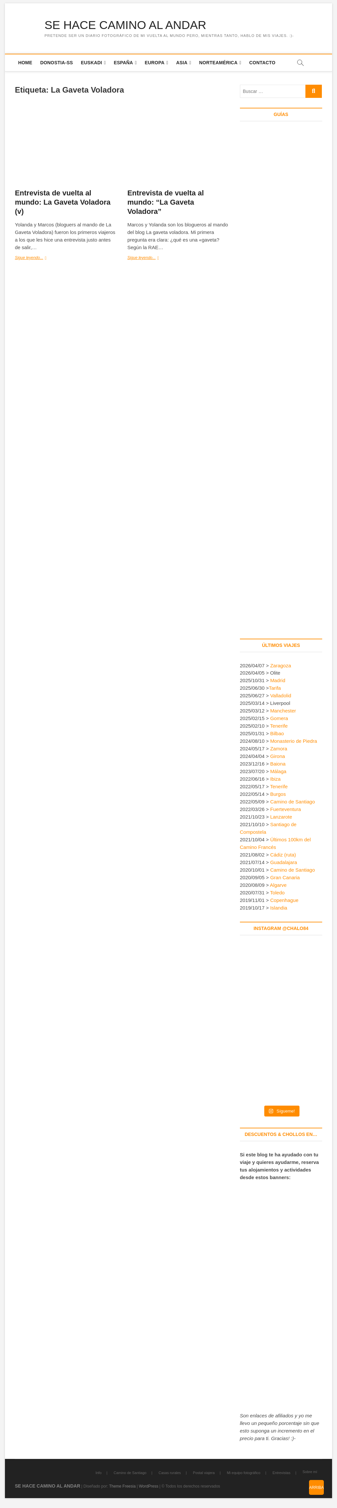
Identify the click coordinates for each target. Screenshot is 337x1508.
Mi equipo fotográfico (243, 1473)
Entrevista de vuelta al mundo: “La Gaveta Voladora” (165, 202)
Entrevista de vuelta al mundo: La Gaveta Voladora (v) (63, 202)
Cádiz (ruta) (283, 855)
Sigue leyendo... (37, 258)
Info (98, 1473)
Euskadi (91, 62)
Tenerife (279, 726)
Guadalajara (283, 862)
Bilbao (277, 734)
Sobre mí (309, 1472)
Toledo (277, 892)
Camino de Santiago (292, 802)
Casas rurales (170, 1473)
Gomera (279, 718)
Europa (155, 62)
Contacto (262, 62)
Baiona (278, 764)
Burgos (278, 794)
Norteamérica (218, 62)
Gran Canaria (285, 878)
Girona (277, 756)
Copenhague (284, 900)
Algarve (278, 885)
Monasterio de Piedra (293, 741)
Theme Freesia (122, 1486)
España (123, 62)
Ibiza (275, 779)
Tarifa (275, 688)
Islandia (278, 908)
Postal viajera (204, 1473)
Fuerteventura (285, 809)
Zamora (278, 749)
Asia (181, 62)
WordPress (148, 1486)
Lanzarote (281, 817)
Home (25, 62)
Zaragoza (281, 665)
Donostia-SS (56, 62)
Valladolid (280, 696)
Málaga (278, 771)
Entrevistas (281, 1473)
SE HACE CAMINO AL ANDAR (126, 25)
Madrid (277, 680)
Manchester (283, 711)
